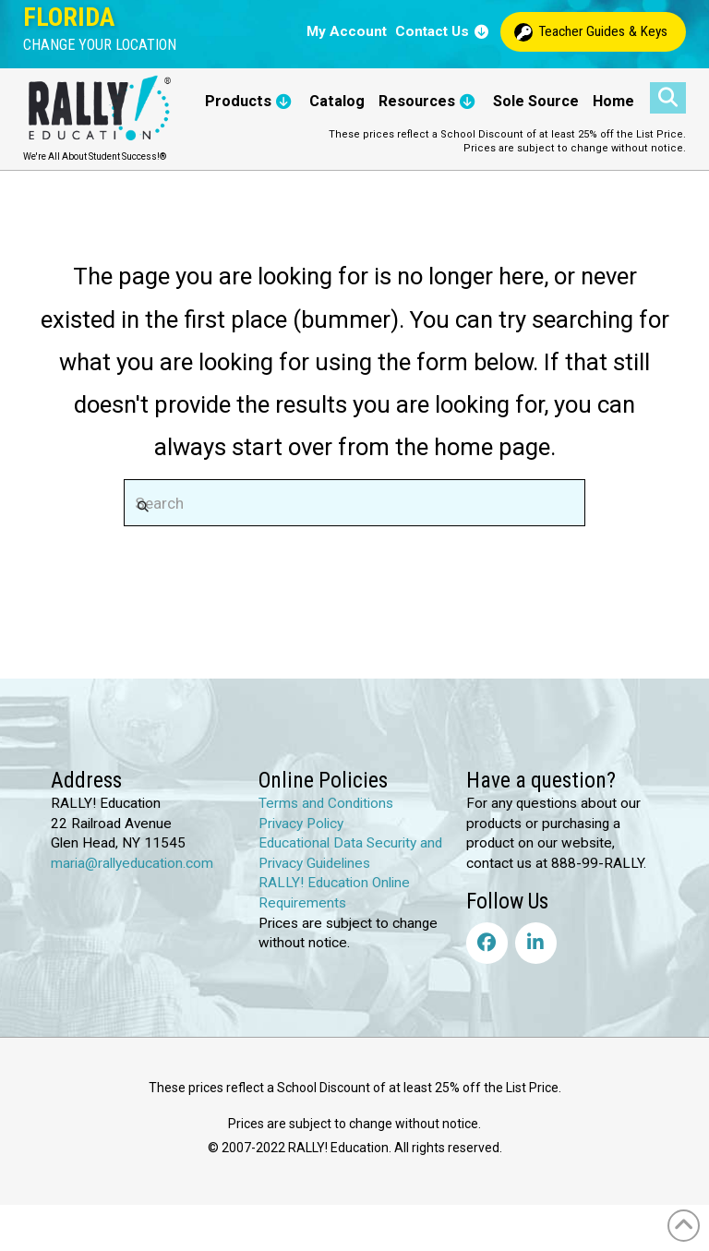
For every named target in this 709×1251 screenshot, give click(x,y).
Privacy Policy (300, 823)
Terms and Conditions (325, 803)
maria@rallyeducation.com (132, 863)
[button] (99, 45)
